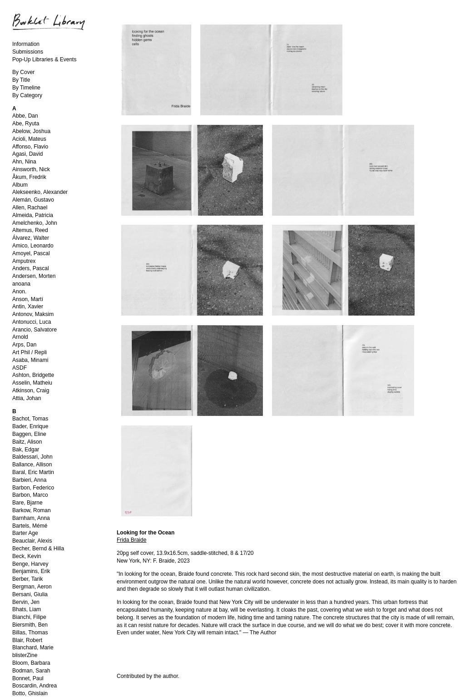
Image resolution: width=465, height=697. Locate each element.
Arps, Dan (24, 344)
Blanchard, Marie (33, 647)
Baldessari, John (32, 457)
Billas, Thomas (30, 632)
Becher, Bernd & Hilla (38, 548)
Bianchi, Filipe (29, 617)
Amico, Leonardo (33, 245)
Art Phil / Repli (29, 352)
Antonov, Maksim (33, 314)
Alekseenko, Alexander (40, 192)
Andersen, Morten (33, 276)
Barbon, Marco (30, 495)
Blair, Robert (27, 640)
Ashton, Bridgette (33, 375)
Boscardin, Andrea (34, 685)
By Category (27, 95)
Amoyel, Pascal (31, 253)
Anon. (19, 291)
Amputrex (23, 261)
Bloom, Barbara (31, 663)
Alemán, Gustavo (33, 200)
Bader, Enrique (30, 426)
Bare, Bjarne (27, 502)
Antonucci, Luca (31, 322)
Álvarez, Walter (30, 238)
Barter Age (25, 533)
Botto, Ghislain (30, 693)
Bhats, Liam (26, 609)
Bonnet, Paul (28, 678)
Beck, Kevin (26, 556)
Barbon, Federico (33, 487)
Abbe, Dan (25, 116)
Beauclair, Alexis (32, 541)
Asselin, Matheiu (32, 383)
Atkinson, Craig (30, 390)
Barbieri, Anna (29, 480)
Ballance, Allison (32, 464)
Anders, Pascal (30, 268)
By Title (21, 80)
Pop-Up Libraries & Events (44, 59)
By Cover (23, 72)
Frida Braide (131, 540)
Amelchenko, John (34, 223)
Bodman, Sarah (31, 670)
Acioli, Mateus (29, 139)
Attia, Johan (26, 398)
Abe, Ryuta (25, 123)
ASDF (19, 368)
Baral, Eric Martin (33, 472)
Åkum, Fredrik (29, 177)
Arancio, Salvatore (34, 329)
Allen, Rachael (29, 207)
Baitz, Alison (27, 442)
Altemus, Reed (30, 230)
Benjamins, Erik (31, 571)
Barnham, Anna (31, 518)
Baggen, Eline (29, 434)
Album (20, 185)
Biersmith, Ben (30, 625)
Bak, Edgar (25, 449)
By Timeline (26, 87)
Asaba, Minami (30, 360)
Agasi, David (27, 154)
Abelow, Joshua (31, 131)
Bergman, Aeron (32, 586)
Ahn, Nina (24, 161)
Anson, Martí (27, 299)
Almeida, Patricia (32, 215)
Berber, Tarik (27, 579)
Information (26, 44)
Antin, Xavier (27, 306)
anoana (21, 284)
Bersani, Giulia (30, 594)
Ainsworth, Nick (31, 169)
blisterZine (24, 655)
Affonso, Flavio (30, 146)
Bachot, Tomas (30, 418)
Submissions (27, 52)
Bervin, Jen (26, 602)
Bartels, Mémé (29, 526)
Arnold (20, 337)
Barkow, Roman (31, 510)
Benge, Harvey (30, 564)
